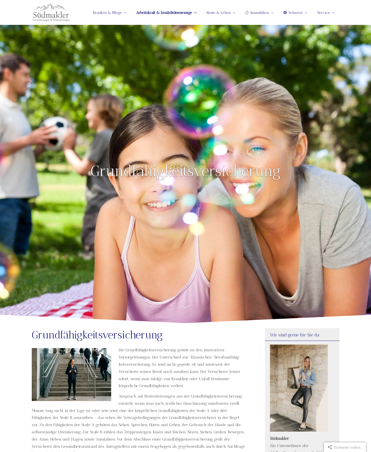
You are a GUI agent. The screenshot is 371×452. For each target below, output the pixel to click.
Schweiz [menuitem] (293, 12)
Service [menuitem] (323, 12)
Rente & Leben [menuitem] (218, 12)
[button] (185, 309)
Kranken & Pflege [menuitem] (107, 12)
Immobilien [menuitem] (257, 12)
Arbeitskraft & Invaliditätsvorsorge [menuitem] (164, 12)
